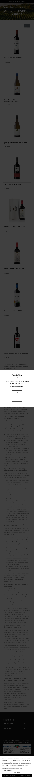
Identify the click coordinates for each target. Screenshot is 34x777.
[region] (17, 766)
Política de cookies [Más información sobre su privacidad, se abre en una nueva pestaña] (7, 770)
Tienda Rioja (9, 723)
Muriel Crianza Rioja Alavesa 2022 (16, 268)
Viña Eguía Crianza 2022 (12, 184)
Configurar (16, 772)
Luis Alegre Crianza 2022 (13, 311)
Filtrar (27, 26)
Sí (17, 392)
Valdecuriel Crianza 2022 (13, 58)
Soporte (7, 728)
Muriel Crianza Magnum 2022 (14, 226)
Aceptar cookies (25, 775)
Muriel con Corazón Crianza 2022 (16, 353)
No (17, 399)
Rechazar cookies (9, 775)
